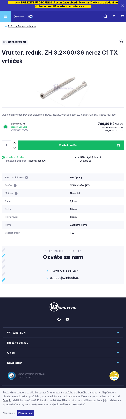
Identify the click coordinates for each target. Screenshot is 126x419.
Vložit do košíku (68, 145)
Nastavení (9, 413)
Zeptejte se (85, 160)
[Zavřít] (122, 5)
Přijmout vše (25, 413)
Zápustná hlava (22, 26)
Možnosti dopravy (37, 160)
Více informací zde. (65, 6)
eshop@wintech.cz (64, 278)
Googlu (7, 400)
